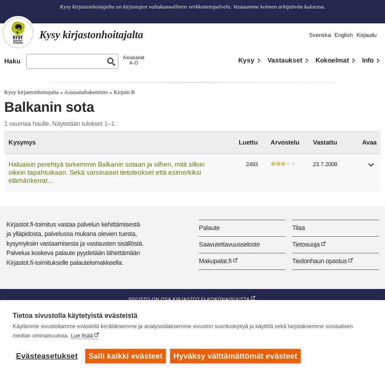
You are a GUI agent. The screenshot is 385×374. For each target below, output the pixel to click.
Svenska (320, 35)
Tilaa (298, 227)
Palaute (209, 227)
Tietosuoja (306, 244)
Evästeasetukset (47, 356)
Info (368, 60)
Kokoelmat (332, 60)
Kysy (246, 60)
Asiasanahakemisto (86, 92)
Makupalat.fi (215, 260)
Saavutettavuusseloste (229, 244)
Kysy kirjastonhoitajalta (31, 92)
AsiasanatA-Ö (133, 60)
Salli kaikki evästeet (126, 356)
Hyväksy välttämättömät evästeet (235, 356)
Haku (12, 61)
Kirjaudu (367, 35)
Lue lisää (82, 335)
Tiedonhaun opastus (319, 260)
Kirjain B (124, 92)
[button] (371, 167)
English (344, 35)
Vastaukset (285, 60)
